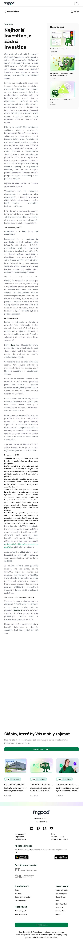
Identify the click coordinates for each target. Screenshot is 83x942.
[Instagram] (44, 828)
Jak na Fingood (61, 893)
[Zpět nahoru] (41, 925)
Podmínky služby (50, 937)
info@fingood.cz (40, 818)
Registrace (17, 610)
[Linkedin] (31, 828)
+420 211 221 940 (41, 822)
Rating (58, 914)
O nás (17, 890)
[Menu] (76, 3)
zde (19, 248)
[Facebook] (38, 828)
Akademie (59, 907)
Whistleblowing (20, 900)
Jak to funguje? (20, 911)
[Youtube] (51, 828)
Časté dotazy (61, 897)
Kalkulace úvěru (21, 914)
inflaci (12, 345)
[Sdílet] (75, 11)
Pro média (18, 893)
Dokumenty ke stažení (23, 897)
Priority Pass (60, 911)
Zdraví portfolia (61, 904)
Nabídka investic (62, 890)
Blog (57, 900)
